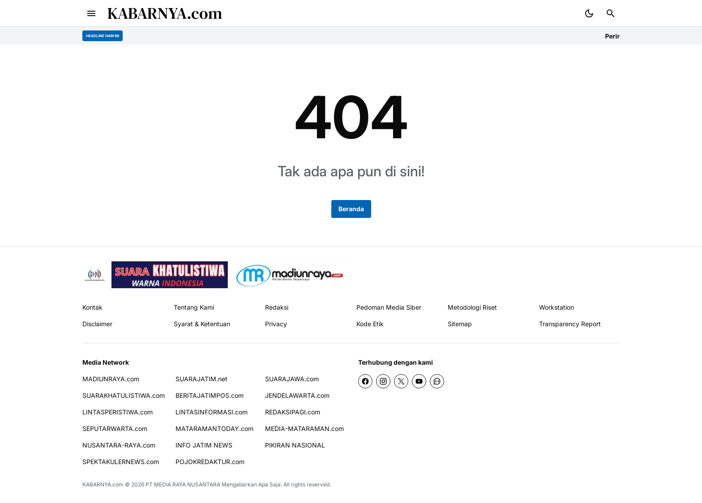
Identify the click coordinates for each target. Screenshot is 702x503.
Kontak (92, 307)
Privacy (276, 324)
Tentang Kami (194, 307)
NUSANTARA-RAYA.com (118, 445)
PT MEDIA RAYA (166, 484)
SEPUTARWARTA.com (114, 428)
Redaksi (276, 307)
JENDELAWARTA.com (297, 395)
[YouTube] (419, 381)
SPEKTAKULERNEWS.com (120, 461)
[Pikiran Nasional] (94, 275)
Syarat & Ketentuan (202, 324)
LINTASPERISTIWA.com (117, 412)
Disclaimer (97, 324)
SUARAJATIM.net (201, 379)
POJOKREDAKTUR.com (210, 461)
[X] (401, 381)
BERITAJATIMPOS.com (210, 395)
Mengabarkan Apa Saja (251, 484)
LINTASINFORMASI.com (212, 412)
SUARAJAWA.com (292, 379)
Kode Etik (370, 324)
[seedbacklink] (169, 274)
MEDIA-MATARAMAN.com (304, 428)
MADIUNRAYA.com (110, 379)
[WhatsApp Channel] (437, 381)
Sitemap (460, 324)
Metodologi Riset (472, 307)
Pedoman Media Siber (388, 307)
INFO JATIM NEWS (204, 445)
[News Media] (290, 274)
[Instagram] (383, 381)
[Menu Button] (91, 13)
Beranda (351, 209)
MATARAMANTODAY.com (214, 428)
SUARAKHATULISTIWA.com (123, 395)
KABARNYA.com (164, 13)
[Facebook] (365, 381)
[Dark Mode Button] (589, 13)
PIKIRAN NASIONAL (295, 445)
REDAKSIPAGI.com (292, 412)
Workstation (556, 307)
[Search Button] (611, 13)
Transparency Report (570, 324)
